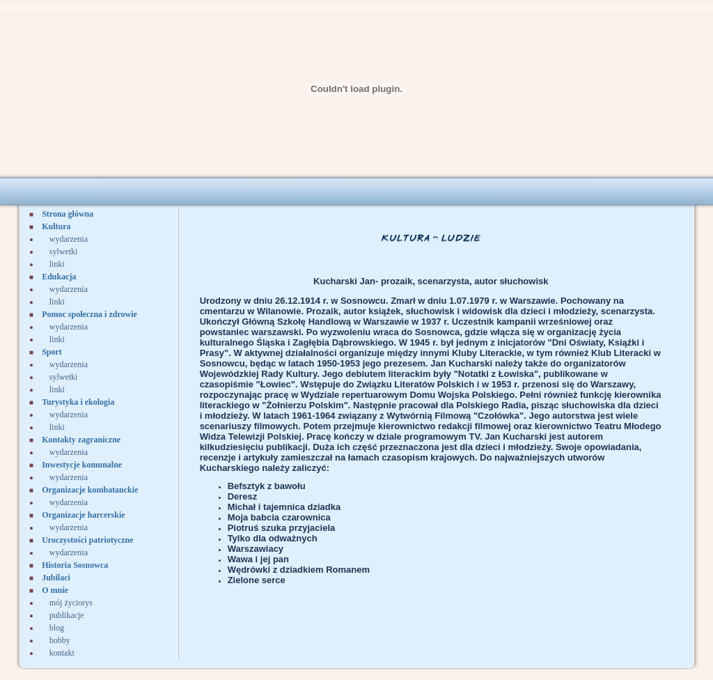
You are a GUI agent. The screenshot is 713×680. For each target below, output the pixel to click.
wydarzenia (68, 239)
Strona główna (67, 214)
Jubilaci (56, 577)
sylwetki (63, 251)
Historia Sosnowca (75, 565)
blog (56, 628)
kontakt (62, 653)
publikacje (66, 615)
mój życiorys (71, 603)
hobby (59, 640)
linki (57, 264)
